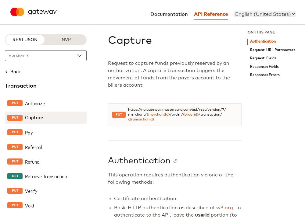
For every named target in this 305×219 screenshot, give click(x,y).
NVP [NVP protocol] (66, 40)
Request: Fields (263, 58)
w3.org (224, 207)
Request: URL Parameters (272, 50)
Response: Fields (264, 67)
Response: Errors (265, 75)
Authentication (263, 41)
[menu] (265, 14)
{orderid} (191, 114)
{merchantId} (158, 114)
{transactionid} (141, 119)
